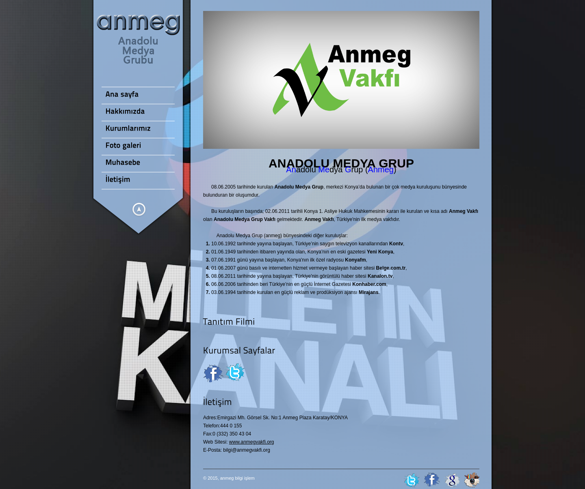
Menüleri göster (139, 209)
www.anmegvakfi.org (251, 442)
